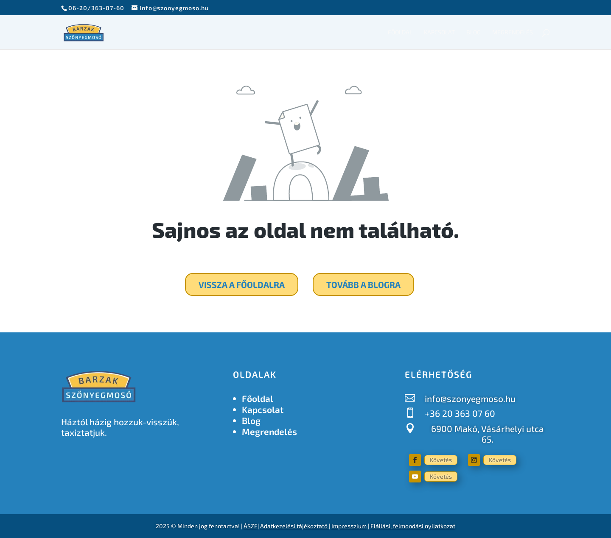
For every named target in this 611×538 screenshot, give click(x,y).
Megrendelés (512, 32)
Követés (441, 459)
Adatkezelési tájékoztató (294, 526)
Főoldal (400, 32)
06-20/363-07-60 (96, 7)
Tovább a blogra (363, 284)
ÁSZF (251, 526)
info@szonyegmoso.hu (470, 398)
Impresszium (349, 526)
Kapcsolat (439, 32)
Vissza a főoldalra (242, 284)
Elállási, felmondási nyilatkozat (412, 526)
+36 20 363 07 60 (460, 413)
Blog (473, 32)
